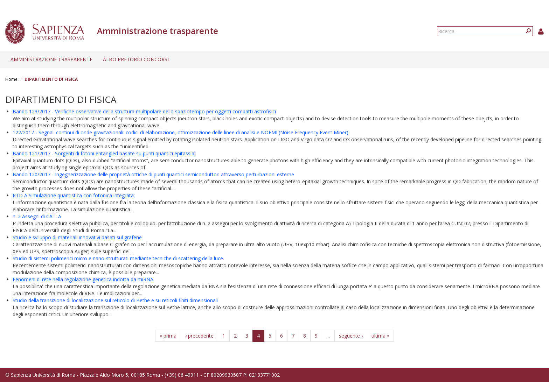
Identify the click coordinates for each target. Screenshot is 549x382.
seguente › (351, 335)
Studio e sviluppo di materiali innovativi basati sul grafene (77, 237)
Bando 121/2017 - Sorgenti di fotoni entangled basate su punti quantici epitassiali (104, 153)
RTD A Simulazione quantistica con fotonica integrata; (74, 195)
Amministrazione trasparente (51, 59)
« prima (168, 335)
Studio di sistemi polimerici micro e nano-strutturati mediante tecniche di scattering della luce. (118, 258)
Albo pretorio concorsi (136, 59)
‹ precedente (199, 335)
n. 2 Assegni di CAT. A (37, 216)
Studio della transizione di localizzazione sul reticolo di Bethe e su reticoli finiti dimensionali (115, 300)
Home (11, 79)
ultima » (380, 335)
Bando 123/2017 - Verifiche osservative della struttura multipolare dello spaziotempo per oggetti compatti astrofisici (144, 111)
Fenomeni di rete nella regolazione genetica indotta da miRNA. (83, 279)
